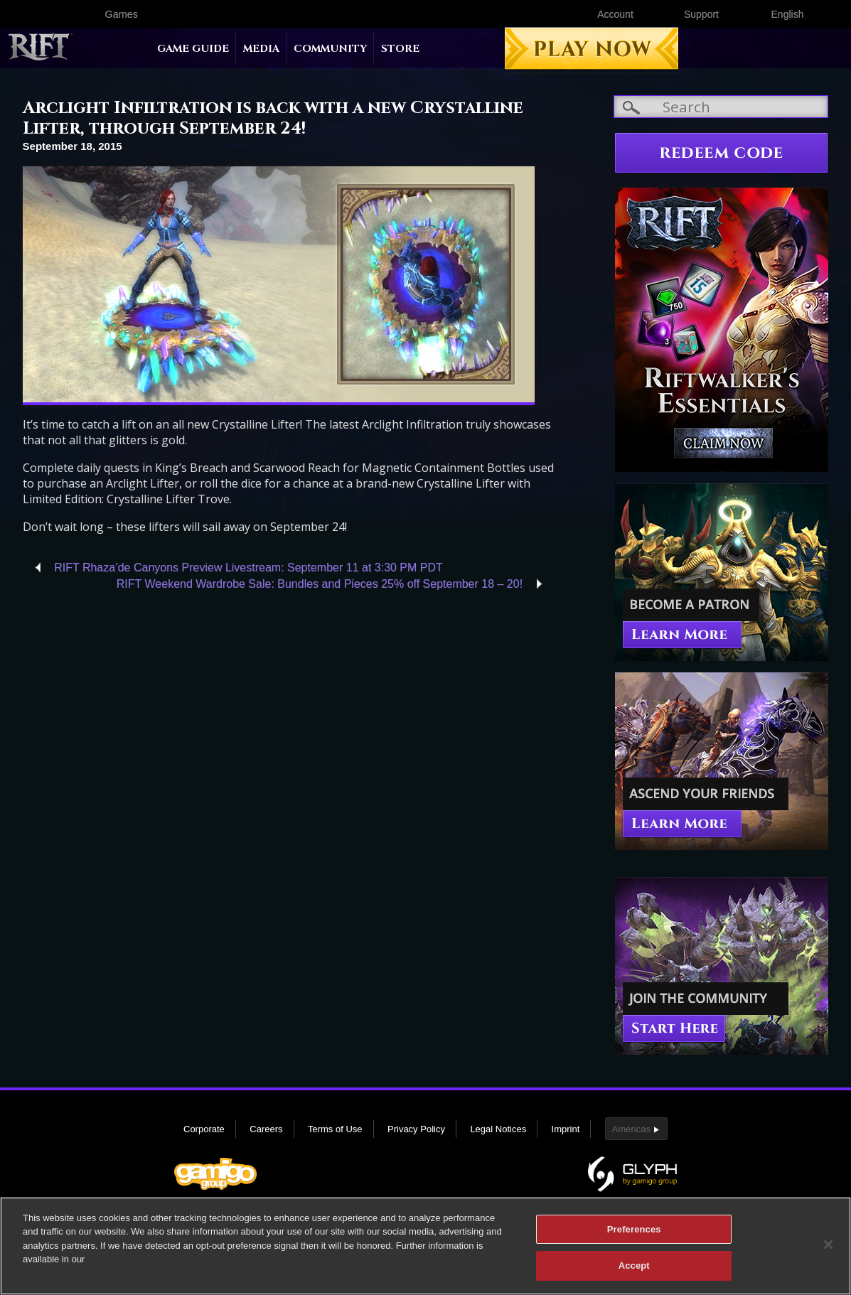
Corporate (204, 1129)
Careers (266, 1129)
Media (261, 48)
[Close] (828, 1251)
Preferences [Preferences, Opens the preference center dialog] (634, 1235)
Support (701, 14)
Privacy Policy (416, 1129)
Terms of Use (335, 1129)
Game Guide (193, 48)
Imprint (566, 1129)
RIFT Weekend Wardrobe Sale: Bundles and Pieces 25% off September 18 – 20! (320, 584)
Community (330, 48)
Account (615, 14)
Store (400, 48)
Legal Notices (498, 1129)
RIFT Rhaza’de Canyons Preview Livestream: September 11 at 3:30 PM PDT (248, 567)
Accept (634, 1272)
